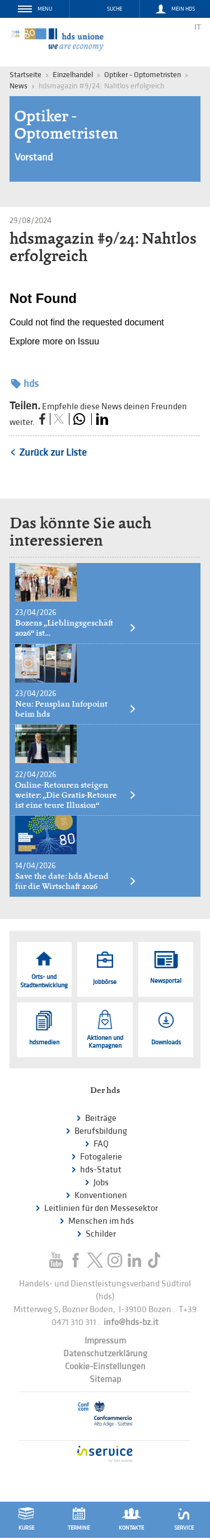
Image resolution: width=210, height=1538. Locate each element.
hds (25, 384)
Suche (114, 9)
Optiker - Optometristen (142, 74)
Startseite (25, 74)
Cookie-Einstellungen (105, 1366)
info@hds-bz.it (131, 1322)
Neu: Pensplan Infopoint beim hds (76, 709)
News (18, 86)
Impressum (105, 1341)
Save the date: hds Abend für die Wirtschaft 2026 (76, 881)
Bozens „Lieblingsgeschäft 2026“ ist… (76, 628)
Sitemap (105, 1379)
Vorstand (34, 157)
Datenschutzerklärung (105, 1353)
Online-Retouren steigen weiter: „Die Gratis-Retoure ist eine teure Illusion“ (76, 795)
